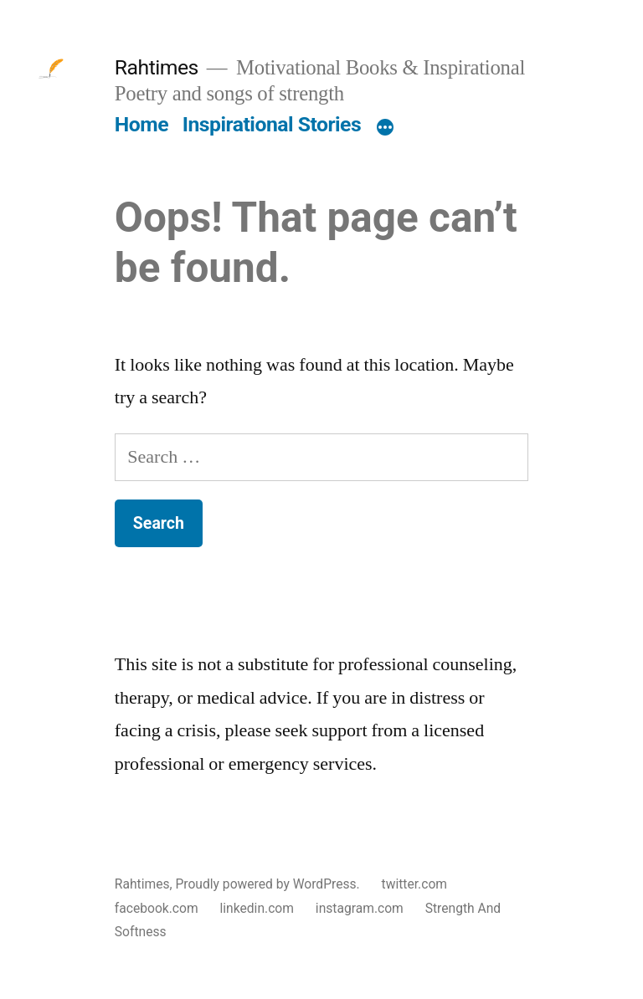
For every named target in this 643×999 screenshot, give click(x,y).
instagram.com (360, 908)
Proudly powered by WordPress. (269, 884)
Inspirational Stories (272, 124)
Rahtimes (156, 67)
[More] (385, 128)
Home (141, 124)
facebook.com (156, 908)
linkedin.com (257, 908)
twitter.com (414, 884)
